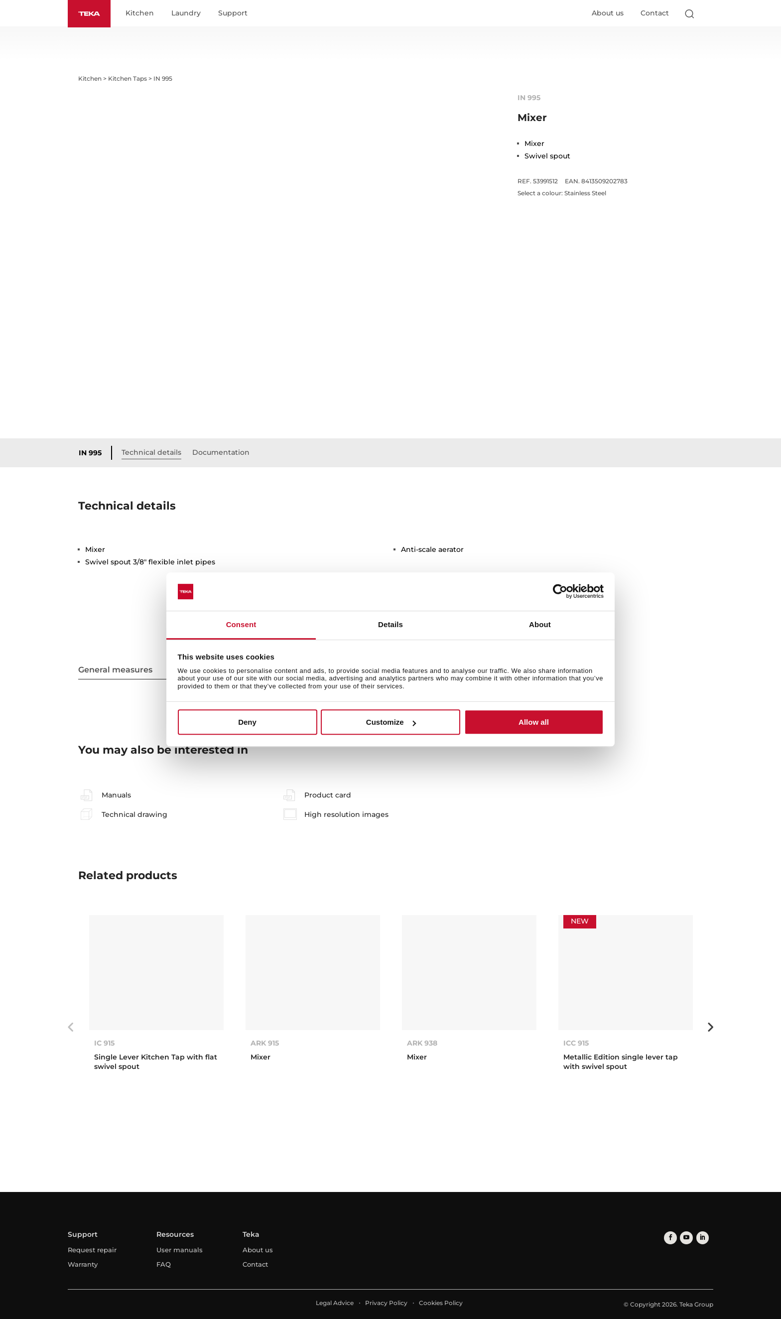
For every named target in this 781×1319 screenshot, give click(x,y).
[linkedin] (699, 1237)
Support (235, 14)
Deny (247, 722)
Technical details (154, 452)
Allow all (534, 722)
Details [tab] (390, 624)
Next (710, 1028)
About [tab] (540, 624)
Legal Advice (335, 1303)
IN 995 (92, 452)
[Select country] (708, 13)
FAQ (163, 1265)
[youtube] (684, 1237)
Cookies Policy (441, 1303)
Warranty (83, 1265)
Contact (655, 13)
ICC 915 (576, 1043)
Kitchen (142, 14)
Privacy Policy (386, 1303)
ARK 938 (422, 1043)
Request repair (92, 1250)
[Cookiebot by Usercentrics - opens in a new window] (560, 591)
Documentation (223, 452)
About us (608, 13)
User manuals (179, 1250)
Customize (391, 722)
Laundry (188, 14)
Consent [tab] (241, 624)
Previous (71, 1028)
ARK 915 (265, 1043)
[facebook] (669, 1237)
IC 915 (104, 1043)
